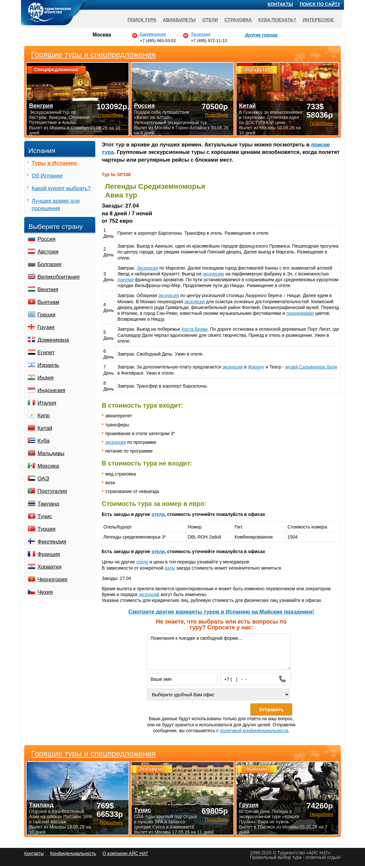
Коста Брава (195, 329)
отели (157, 514)
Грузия (46, 327)
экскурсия (168, 295)
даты (170, 568)
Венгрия (47, 289)
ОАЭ (43, 479)
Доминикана (53, 340)
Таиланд (48, 504)
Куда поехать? (277, 19)
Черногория (52, 579)
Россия (46, 239)
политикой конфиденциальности (254, 730)
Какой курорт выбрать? (61, 188)
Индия (45, 378)
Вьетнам (48, 302)
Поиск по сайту (320, 4)
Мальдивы (50, 453)
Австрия (47, 252)
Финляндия (51, 542)
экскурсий (149, 594)
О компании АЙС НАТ (125, 853)
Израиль (48, 365)
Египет (46, 352)
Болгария (49, 264)
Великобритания (58, 277)
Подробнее (111, 822)
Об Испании (47, 176)
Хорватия (49, 567)
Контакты (280, 4)
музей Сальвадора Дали (311, 366)
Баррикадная (153, 34)
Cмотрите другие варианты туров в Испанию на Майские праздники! (221, 612)
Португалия (52, 491)
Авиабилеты (179, 19)
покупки (126, 279)
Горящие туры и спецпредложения (93, 754)
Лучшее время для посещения (56, 204)
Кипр (43, 415)
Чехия (45, 592)
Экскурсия (147, 268)
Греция (46, 315)
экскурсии (115, 442)
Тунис (44, 516)
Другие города (261, 34)
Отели (210, 19)
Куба (43, 441)
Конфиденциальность (73, 853)
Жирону (256, 366)
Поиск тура (142, 19)
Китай (44, 428)
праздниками (300, 313)
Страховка (238, 19)
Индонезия (51, 390)
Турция (46, 529)
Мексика (48, 466)
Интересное (318, 19)
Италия (46, 403)
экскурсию (213, 273)
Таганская (200, 34)
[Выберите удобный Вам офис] (218, 694)
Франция (48, 554)
